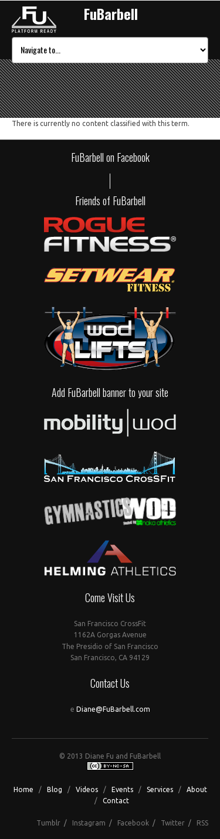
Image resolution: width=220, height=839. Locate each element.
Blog (54, 789)
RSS (202, 823)
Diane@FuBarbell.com (113, 709)
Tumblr (48, 823)
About (197, 789)
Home (23, 789)
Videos (87, 789)
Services (160, 789)
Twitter (173, 823)
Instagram (89, 823)
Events (122, 789)
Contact (116, 800)
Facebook (133, 823)
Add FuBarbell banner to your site (110, 392)
